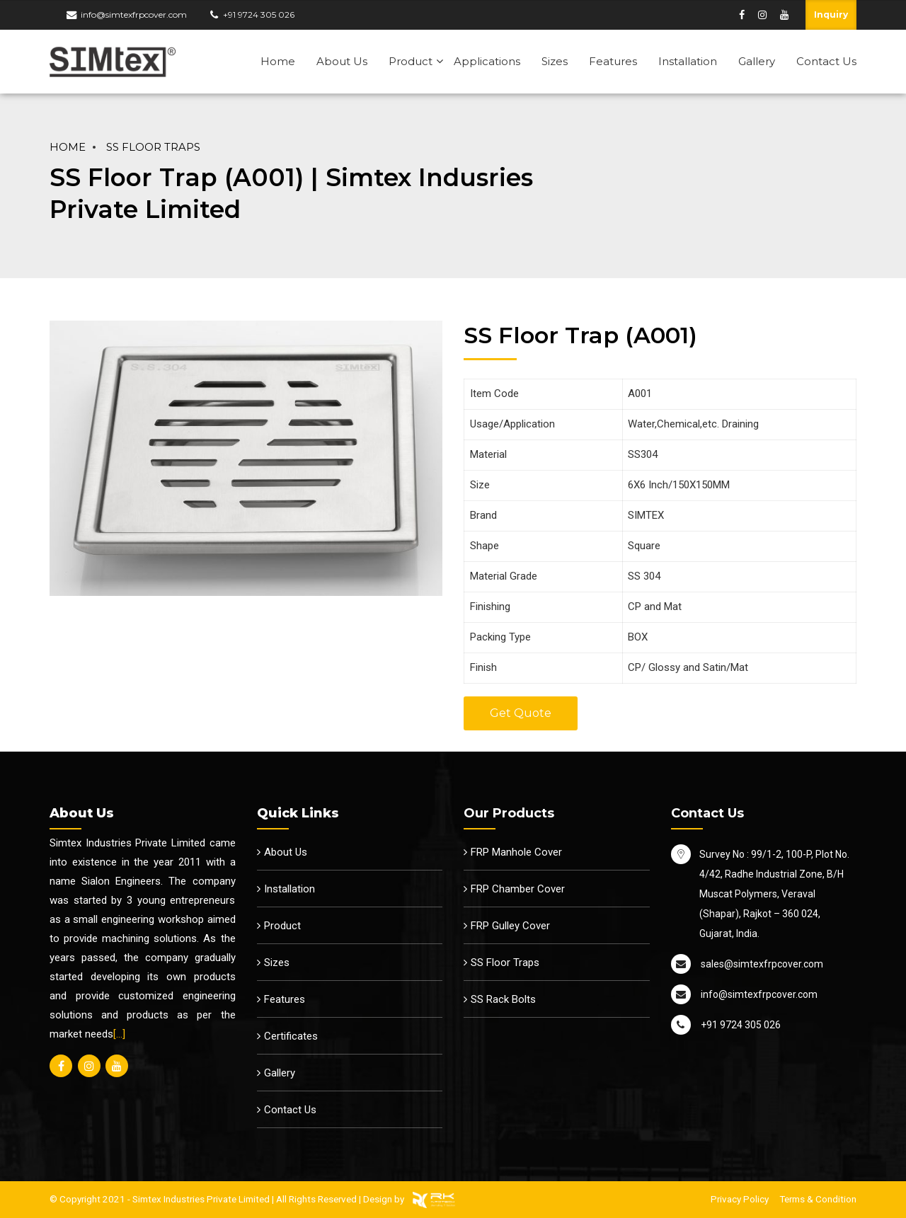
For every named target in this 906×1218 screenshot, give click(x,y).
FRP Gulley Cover (510, 925)
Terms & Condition (817, 1199)
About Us (341, 61)
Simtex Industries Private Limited (201, 1199)
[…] (119, 1034)
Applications (487, 61)
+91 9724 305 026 (258, 14)
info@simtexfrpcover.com (134, 14)
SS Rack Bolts (503, 999)
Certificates (291, 1036)
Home (277, 61)
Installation (687, 61)
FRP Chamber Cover (518, 889)
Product (410, 61)
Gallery (756, 61)
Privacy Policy (740, 1199)
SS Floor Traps (153, 147)
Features (613, 61)
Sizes (554, 61)
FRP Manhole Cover (516, 852)
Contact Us (826, 61)
